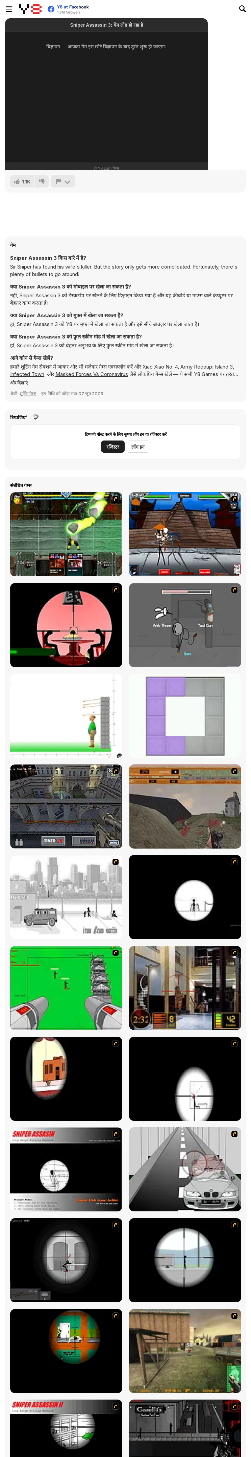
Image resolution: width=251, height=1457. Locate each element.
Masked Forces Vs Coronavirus (91, 374)
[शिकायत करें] (63, 181)
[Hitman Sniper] (66, 625)
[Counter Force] (185, 1351)
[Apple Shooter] (66, 716)
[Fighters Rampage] (185, 534)
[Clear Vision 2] (185, 1079)
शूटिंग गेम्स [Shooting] (28, 393)
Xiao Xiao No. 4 (160, 366)
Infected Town (27, 374)
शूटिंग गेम (29, 366)
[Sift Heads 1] (66, 897)
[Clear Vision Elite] (185, 1260)
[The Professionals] (66, 806)
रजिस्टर (112, 447)
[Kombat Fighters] (66, 534)
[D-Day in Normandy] (185, 806)
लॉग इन (138, 447)
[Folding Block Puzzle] (185, 716)
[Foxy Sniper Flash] (66, 1351)
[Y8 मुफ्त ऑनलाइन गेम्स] (30, 9)
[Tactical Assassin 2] (66, 1260)
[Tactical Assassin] (185, 897)
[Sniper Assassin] (66, 1169)
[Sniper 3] (185, 1169)
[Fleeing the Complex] (185, 625)
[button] (19, 382)
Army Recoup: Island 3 (206, 366)
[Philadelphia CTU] (185, 988)
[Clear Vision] (66, 1079)
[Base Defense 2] (66, 988)
